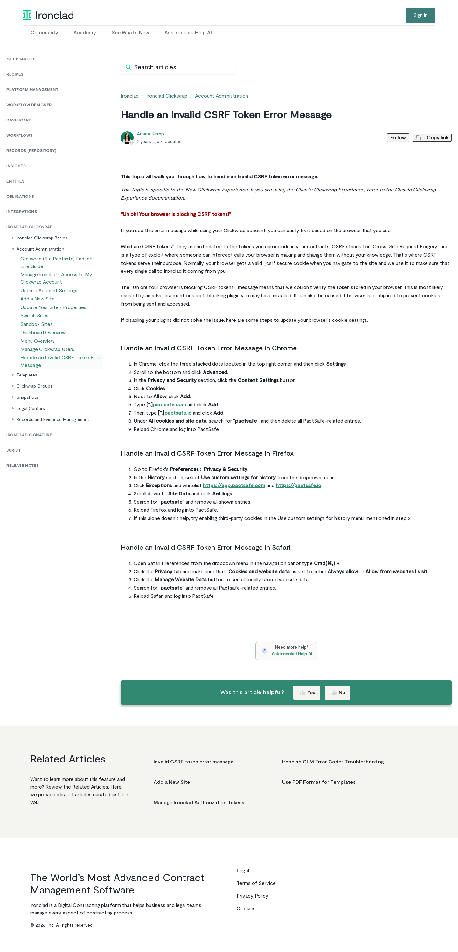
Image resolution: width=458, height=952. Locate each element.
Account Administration (40, 249)
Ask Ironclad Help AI (188, 33)
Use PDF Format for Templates (319, 782)
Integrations (21, 212)
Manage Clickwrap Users (48, 373)
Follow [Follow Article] (390, 138)
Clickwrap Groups (34, 414)
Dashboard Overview (44, 351)
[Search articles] (178, 67)
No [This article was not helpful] (338, 692)
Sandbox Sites (37, 340)
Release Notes (22, 493)
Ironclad (130, 96)
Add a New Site (38, 307)
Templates (27, 402)
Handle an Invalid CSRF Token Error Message (59, 388)
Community (44, 33)
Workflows (19, 135)
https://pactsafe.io (298, 485)
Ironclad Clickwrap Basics (42, 238)
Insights (16, 166)
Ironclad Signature (29, 462)
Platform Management (32, 89)
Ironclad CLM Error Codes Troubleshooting (333, 762)
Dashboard (19, 120)
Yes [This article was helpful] (307, 692)
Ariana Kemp (150, 134)
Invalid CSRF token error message (193, 762)
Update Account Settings (48, 296)
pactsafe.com (169, 405)
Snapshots (27, 425)
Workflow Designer (29, 105)
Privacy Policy (252, 896)
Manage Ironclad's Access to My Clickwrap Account (56, 281)
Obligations (20, 196)
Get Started (20, 59)
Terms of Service (256, 883)
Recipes (15, 74)
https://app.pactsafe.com (234, 485)
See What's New (130, 33)
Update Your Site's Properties (53, 318)
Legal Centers (31, 436)
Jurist (13, 478)
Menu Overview (39, 362)
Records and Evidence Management (53, 447)
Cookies (246, 909)
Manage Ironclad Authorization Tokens (199, 802)
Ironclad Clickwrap (29, 227)
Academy (84, 33)
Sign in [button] (420, 15)
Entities (15, 181)
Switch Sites (35, 329)
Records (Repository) (31, 150)
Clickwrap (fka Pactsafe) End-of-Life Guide (60, 264)
